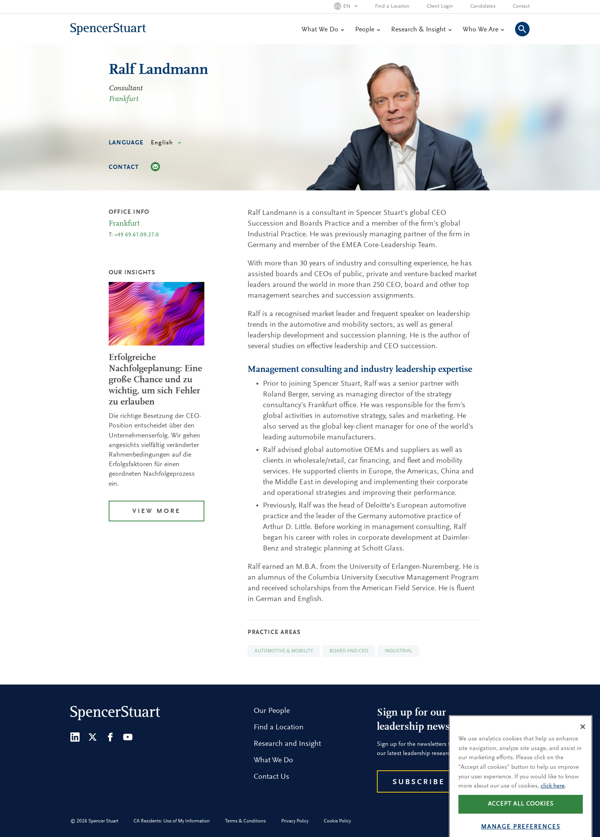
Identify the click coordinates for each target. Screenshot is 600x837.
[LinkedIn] (75, 737)
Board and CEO (348, 651)
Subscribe (419, 782)
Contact (521, 6)
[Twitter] (92, 737)
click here (553, 797)
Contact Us (271, 777)
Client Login (440, 6)
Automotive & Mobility (283, 651)
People (367, 30)
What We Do (323, 30)
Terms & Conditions (245, 821)
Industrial (398, 651)
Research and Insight (287, 744)
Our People (272, 711)
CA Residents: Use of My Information (172, 821)
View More (156, 511)
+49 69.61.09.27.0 (136, 235)
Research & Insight (421, 30)
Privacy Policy (294, 821)
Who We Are (483, 30)
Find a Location (392, 6)
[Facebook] (110, 737)
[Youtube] (127, 737)
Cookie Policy (337, 821)
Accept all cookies (521, 815)
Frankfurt (124, 99)
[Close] (582, 738)
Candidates (483, 6)
